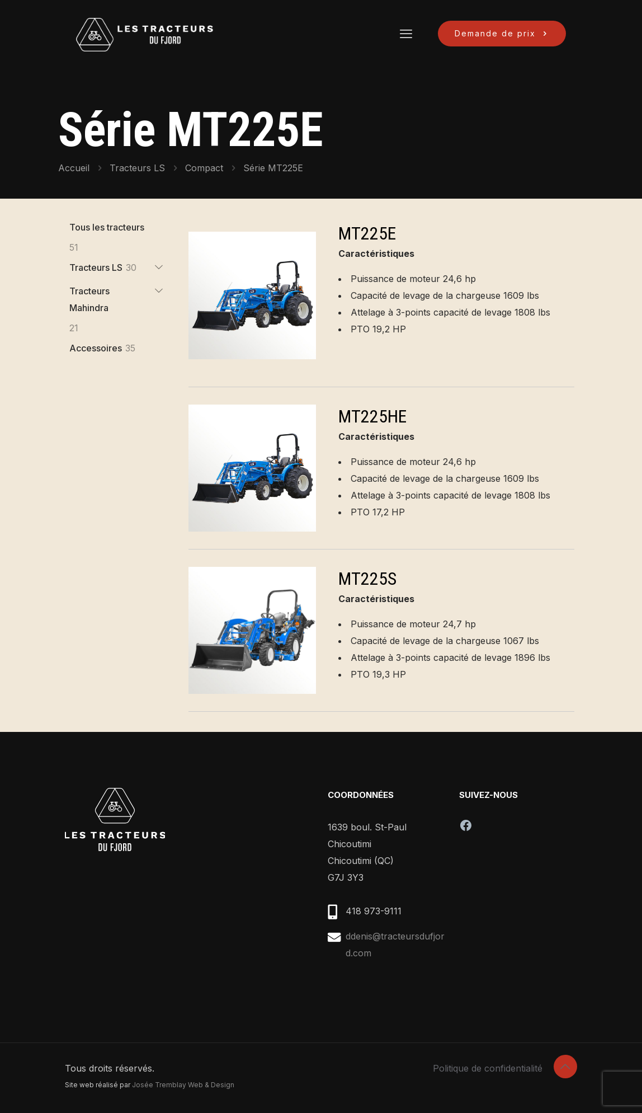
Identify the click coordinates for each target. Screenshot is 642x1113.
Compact (204, 167)
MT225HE (372, 416)
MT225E (367, 233)
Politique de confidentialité (487, 1068)
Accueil (73, 167)
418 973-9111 (374, 911)
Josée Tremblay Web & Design (183, 1085)
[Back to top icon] (565, 1066)
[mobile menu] (406, 33)
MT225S (367, 578)
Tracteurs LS (137, 167)
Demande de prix (502, 34)
